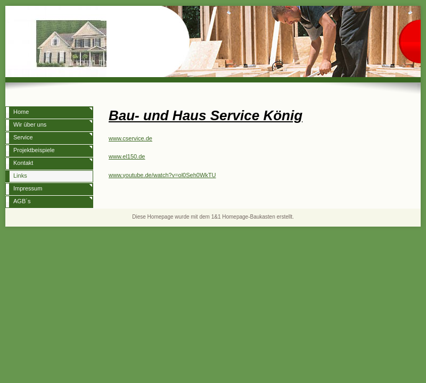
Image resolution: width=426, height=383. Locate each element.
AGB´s (21, 201)
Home (21, 112)
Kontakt (23, 163)
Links (20, 175)
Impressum (27, 188)
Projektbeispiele (34, 150)
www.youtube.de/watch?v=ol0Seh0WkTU (162, 175)
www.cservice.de (130, 138)
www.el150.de (127, 156)
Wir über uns (29, 124)
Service (23, 137)
